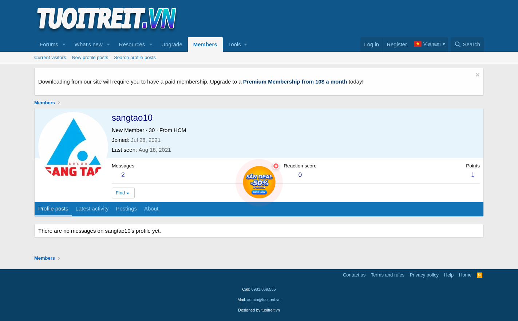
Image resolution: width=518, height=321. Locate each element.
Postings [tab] (126, 208)
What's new (89, 44)
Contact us (354, 275)
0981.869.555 (263, 289)
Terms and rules (387, 275)
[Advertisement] (351, 18)
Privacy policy (424, 275)
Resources (132, 44)
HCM (180, 130)
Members (205, 44)
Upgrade (171, 44)
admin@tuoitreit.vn (264, 299)
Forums (49, 44)
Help (449, 275)
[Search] (467, 44)
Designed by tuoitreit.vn (259, 310)
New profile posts (90, 57)
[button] (64, 44)
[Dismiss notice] (477, 76)
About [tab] (151, 208)
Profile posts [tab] (53, 208)
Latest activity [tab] (92, 208)
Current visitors (50, 57)
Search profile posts (135, 57)
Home (465, 275)
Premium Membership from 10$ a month (295, 81)
